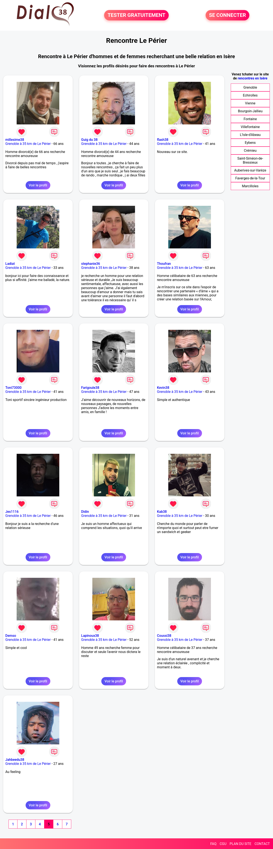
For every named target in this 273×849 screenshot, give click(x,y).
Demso (10, 636)
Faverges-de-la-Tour (250, 178)
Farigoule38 (90, 388)
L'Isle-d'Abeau (250, 135)
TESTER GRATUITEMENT (136, 15)
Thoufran (164, 264)
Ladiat (10, 264)
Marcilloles (250, 186)
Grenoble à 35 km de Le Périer (28, 144)
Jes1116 (12, 512)
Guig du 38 (89, 140)
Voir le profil (38, 185)
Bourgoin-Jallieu (250, 111)
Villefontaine (250, 127)
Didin (85, 512)
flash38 (162, 140)
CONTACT (262, 844)
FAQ (213, 844)
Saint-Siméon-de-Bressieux (250, 160)
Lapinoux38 (90, 636)
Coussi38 (164, 636)
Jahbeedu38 (14, 760)
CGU (223, 844)
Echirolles (250, 95)
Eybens (250, 143)
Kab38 (162, 512)
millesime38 (14, 140)
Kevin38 (163, 388)
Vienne (250, 103)
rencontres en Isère (252, 78)
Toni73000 (13, 388)
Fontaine (250, 119)
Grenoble (250, 87)
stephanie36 (90, 264)
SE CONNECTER (227, 15)
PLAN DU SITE (240, 844)
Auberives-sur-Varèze (250, 170)
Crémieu (250, 150)
